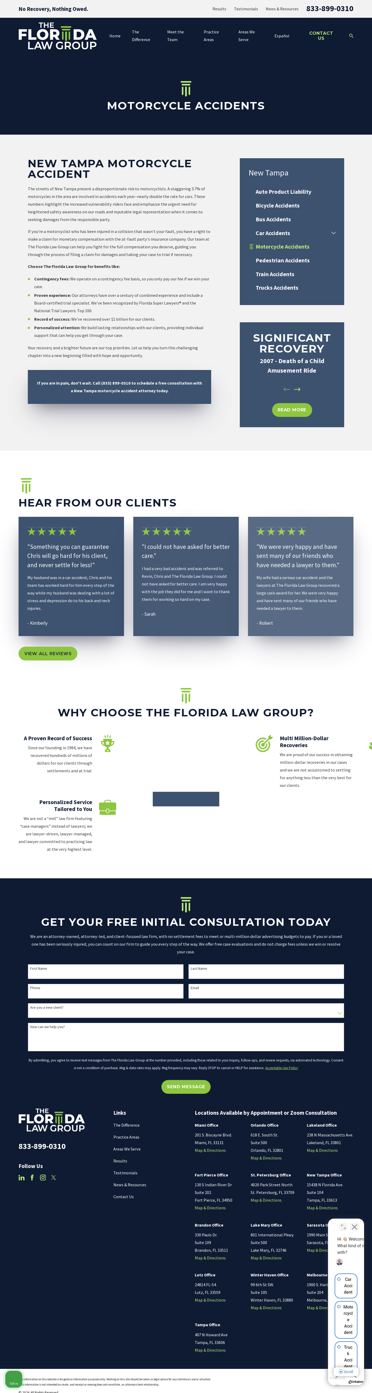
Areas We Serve (127, 1149)
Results (219, 8)
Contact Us (321, 35)
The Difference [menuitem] (141, 35)
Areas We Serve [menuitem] (246, 35)
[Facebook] (32, 1178)
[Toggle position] (343, 1223)
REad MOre (292, 409)
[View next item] (297, 389)
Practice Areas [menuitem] (211, 35)
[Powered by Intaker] (327, 1381)
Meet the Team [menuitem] (175, 35)
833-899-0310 (329, 8)
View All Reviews (48, 653)
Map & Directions (210, 1150)
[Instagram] (43, 1178)
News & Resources (282, 8)
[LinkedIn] (22, 1178)
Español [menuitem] (281, 35)
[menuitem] (292, 192)
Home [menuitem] (115, 35)
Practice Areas (126, 1137)
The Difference (126, 1125)
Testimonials (246, 8)
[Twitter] (54, 1178)
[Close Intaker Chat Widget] (354, 1223)
